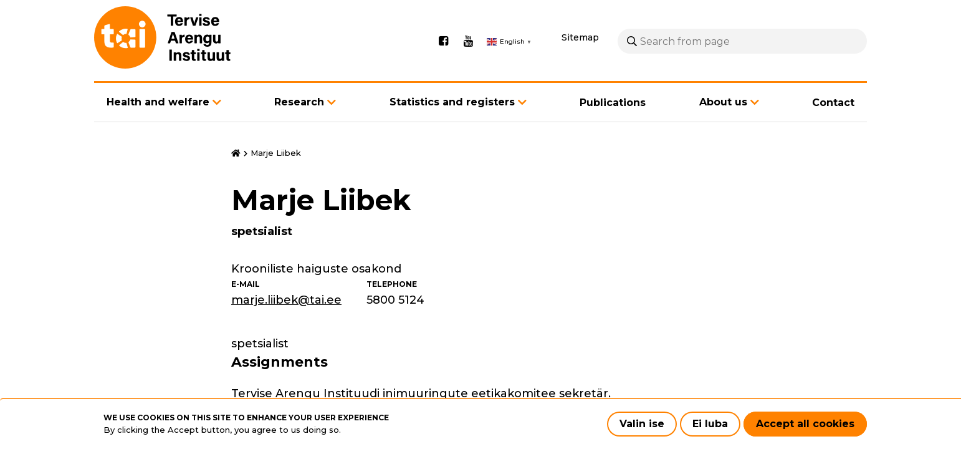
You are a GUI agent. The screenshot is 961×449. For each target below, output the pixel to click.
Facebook (443, 41)
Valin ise (641, 424)
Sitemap (580, 37)
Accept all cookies (805, 424)
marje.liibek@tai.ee (286, 300)
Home (236, 153)
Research (299, 102)
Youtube (468, 41)
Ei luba (710, 424)
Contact (833, 103)
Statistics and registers (452, 102)
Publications (613, 103)
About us (723, 102)
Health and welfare (158, 102)
